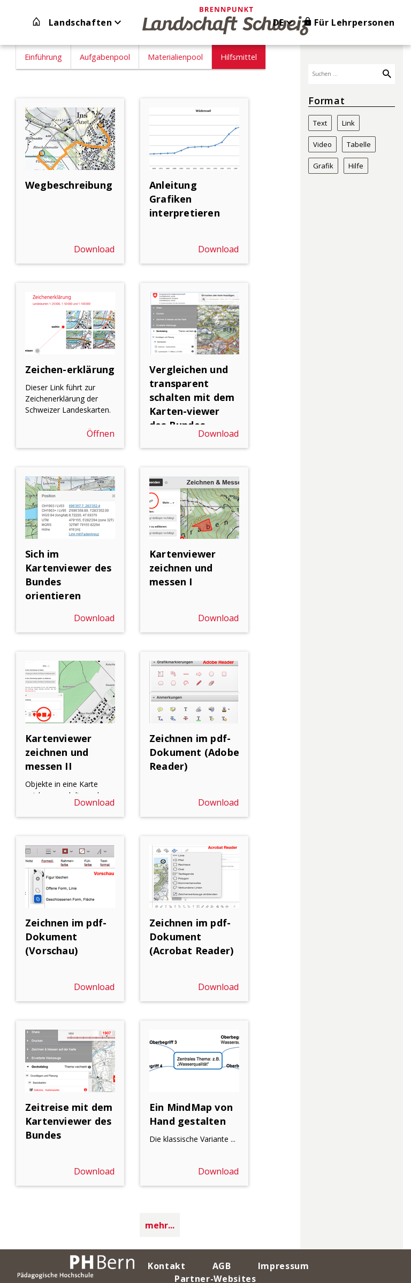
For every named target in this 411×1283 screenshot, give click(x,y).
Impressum (283, 1266)
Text (320, 123)
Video (322, 144)
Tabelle (359, 144)
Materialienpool (175, 57)
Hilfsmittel (238, 57)
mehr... (159, 1225)
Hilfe (355, 166)
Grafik (323, 166)
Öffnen (101, 433)
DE (284, 22)
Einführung (43, 57)
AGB (221, 1266)
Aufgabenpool (105, 57)
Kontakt (167, 1266)
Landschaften (85, 22)
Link (348, 123)
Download (94, 249)
